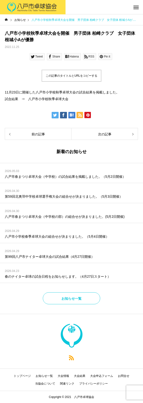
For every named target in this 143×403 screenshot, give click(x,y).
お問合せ (123, 376)
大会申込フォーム (101, 376)
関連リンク (67, 383)
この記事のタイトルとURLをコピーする (71, 75)
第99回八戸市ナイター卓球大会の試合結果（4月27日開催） (49, 257)
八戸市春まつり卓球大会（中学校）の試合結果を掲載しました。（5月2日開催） (65, 176)
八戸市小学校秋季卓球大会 (48, 99)
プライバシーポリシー (93, 383)
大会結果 (79, 376)
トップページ (22, 376)
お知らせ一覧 (44, 376)
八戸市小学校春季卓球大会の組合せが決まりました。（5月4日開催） (57, 236)
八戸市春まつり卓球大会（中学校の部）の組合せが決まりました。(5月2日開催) (65, 217)
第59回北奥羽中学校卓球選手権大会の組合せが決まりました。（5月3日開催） (64, 196)
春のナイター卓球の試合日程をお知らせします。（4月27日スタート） (58, 276)
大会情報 (63, 376)
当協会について (45, 383)
